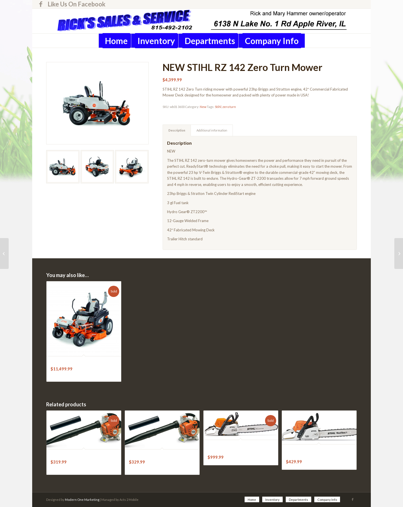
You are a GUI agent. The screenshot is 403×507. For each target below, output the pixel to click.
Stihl (218, 107)
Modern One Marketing (82, 499)
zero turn (229, 107)
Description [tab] (176, 130)
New (203, 107)
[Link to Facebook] (40, 4)
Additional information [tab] (211, 130)
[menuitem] (75, 4)
